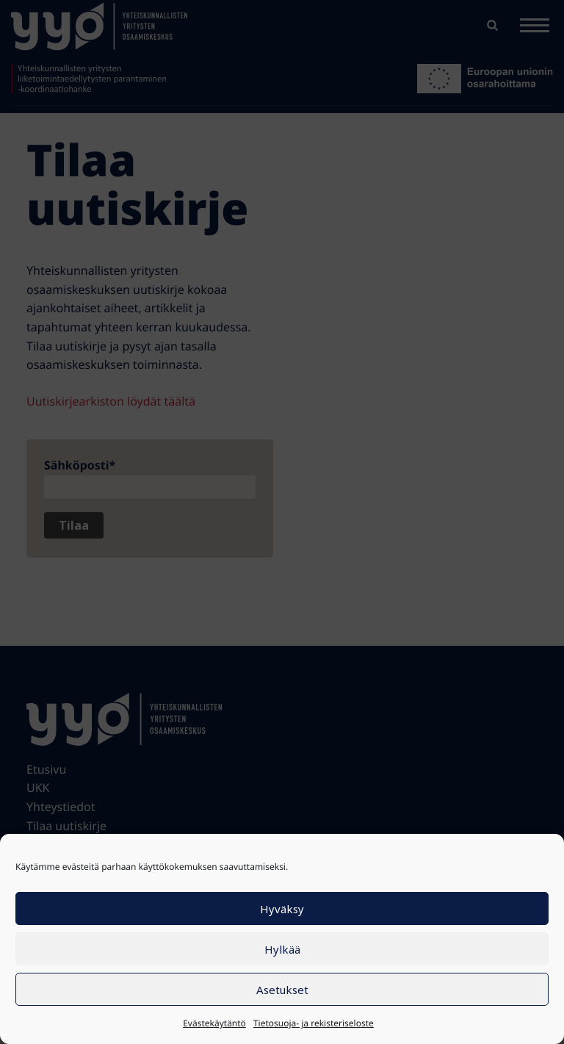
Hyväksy (282, 908)
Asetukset (282, 989)
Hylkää (282, 949)
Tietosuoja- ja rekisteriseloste (313, 1023)
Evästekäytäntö (214, 1023)
